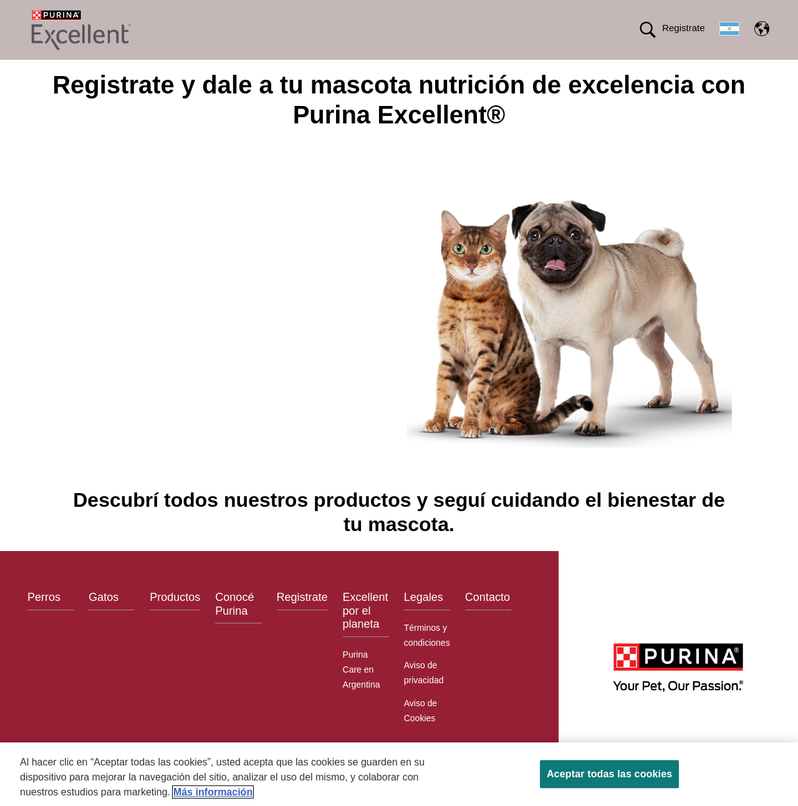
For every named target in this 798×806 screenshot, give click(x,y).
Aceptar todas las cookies (609, 774)
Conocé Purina (234, 626)
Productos (343, 70)
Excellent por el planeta (521, 70)
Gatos (103, 619)
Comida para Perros (161, 70)
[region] (399, 774)
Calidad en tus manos (634, 70)
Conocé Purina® (419, 70)
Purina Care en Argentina (361, 691)
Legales (423, 619)
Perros (43, 619)
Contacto (487, 619)
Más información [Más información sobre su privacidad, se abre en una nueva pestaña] (212, 792)
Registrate (683, 27)
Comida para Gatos (261, 70)
